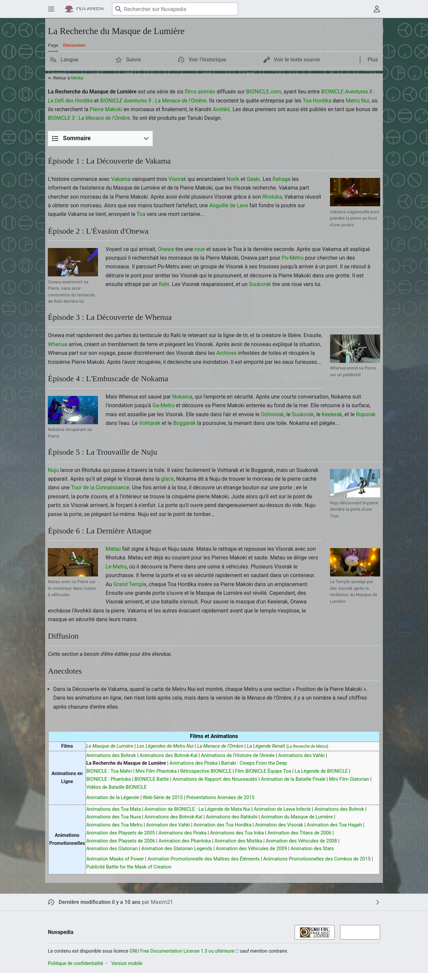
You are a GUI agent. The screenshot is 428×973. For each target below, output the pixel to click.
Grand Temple (129, 584)
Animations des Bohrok (111, 755)
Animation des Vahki (168, 825)
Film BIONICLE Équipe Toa (263, 771)
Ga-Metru (163, 405)
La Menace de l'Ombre (220, 746)
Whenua (57, 344)
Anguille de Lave (228, 205)
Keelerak (332, 414)
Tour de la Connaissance (100, 487)
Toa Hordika (317, 100)
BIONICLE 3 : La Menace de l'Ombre (89, 118)
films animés (200, 91)
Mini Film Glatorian (349, 779)
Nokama (182, 397)
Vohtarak (149, 423)
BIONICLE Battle (151, 779)
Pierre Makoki (106, 109)
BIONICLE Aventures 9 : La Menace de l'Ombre (153, 100)
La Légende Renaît (266, 746)
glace (167, 479)
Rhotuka (272, 197)
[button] (64, 59)
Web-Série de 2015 (163, 797)
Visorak (177, 179)
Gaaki (253, 179)
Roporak (366, 414)
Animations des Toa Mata (113, 809)
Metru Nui (357, 100)
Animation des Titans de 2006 (299, 833)
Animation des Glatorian (112, 849)
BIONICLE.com (263, 91)
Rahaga (282, 179)
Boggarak (184, 423)
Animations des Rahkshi (231, 817)
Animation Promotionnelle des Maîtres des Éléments (203, 859)
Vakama (120, 179)
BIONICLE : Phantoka (108, 779)
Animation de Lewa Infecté (282, 809)
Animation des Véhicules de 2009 (251, 849)
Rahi (164, 284)
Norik (233, 179)
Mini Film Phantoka (156, 771)
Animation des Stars (312, 849)
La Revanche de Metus (307, 746)
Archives (226, 353)
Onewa (165, 249)
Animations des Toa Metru (114, 825)
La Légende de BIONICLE (321, 771)
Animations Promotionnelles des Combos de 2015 (316, 859)
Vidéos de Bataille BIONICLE (116, 787)
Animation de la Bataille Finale (293, 779)
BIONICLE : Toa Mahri (109, 771)
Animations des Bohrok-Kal (168, 755)
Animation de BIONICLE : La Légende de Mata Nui (197, 809)
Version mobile (126, 963)
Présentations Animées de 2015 (220, 797)
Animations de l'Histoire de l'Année (238, 755)
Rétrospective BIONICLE (205, 771)
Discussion (74, 45)
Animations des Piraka (194, 763)
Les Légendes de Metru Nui (165, 746)
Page (53, 45)
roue (199, 249)
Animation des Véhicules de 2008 (301, 841)
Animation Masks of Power (115, 859)
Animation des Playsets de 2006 (120, 841)
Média (77, 77)
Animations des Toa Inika (237, 833)
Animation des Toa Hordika (222, 825)
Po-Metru (292, 258)
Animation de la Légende (112, 797)
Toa (140, 214)
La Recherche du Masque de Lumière (126, 763)
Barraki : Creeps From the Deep (254, 763)
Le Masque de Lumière (109, 746)
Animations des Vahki (301, 755)
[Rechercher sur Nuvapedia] (175, 9)
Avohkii (221, 109)
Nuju (53, 470)
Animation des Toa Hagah (334, 825)
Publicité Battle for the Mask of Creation (129, 867)
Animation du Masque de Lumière (297, 817)
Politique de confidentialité (75, 963)
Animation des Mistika (238, 841)
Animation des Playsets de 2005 (120, 833)
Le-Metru (116, 566)
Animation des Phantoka (184, 841)
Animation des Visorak (279, 825)
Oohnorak (272, 414)
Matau (113, 549)
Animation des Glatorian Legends (176, 849)
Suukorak (260, 284)
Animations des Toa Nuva (113, 817)
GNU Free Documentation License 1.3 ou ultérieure (181, 951)
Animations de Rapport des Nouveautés (215, 779)
